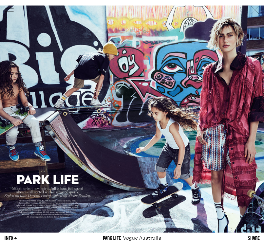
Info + (10, 238)
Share (254, 238)
